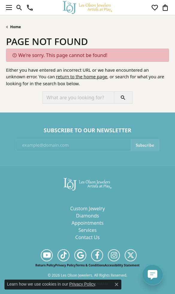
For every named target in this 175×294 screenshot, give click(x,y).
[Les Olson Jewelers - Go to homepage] (87, 184)
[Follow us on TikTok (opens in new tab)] (64, 255)
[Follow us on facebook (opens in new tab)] (97, 255)
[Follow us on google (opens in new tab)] (80, 255)
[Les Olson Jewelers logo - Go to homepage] (87, 7)
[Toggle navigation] (7, 8)
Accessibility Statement (122, 265)
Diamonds (87, 215)
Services (87, 230)
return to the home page (81, 77)
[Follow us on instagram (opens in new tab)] (114, 255)
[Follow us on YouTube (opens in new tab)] (47, 255)
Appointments (88, 223)
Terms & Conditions (90, 265)
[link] (30, 8)
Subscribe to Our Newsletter (87, 130)
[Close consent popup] (116, 284)
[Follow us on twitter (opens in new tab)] (131, 255)
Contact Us (87, 237)
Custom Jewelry (87, 208)
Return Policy (45, 265)
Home (15, 26)
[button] (19, 8)
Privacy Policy (65, 265)
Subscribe (145, 145)
